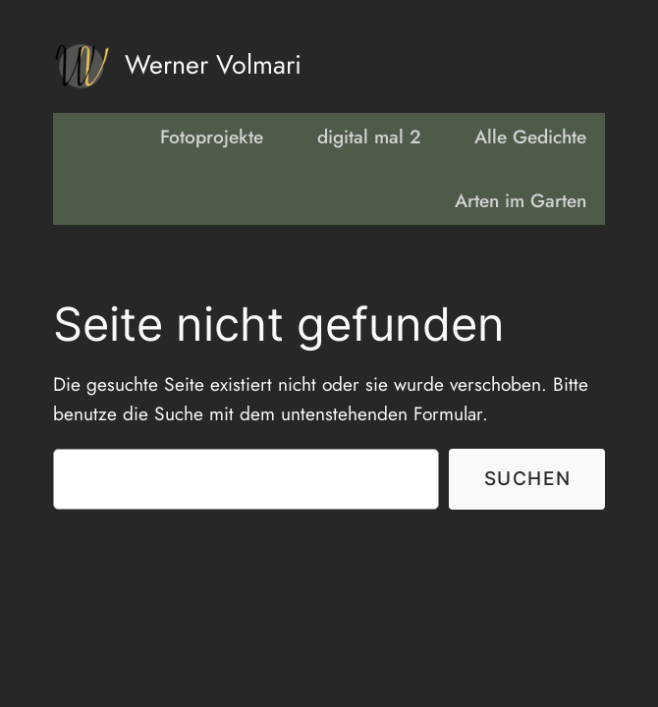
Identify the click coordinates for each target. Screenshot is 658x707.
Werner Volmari (213, 64)
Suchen (528, 478)
